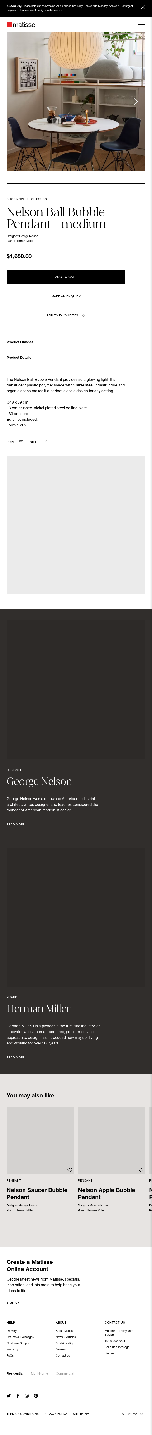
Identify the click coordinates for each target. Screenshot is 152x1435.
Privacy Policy (56, 1414)
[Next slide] (135, 101)
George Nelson (28, 236)
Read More (16, 824)
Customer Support (18, 1344)
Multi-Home (39, 1374)
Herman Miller (24, 241)
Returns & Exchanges (20, 1337)
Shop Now (15, 199)
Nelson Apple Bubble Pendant (106, 1194)
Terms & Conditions (23, 1414)
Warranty (12, 1350)
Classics (39, 199)
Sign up (13, 1303)
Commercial (65, 1374)
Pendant (14, 1180)
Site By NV (81, 1414)
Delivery (12, 1331)
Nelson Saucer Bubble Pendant (37, 1194)
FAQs (10, 1356)
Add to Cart (66, 277)
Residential (15, 1374)
